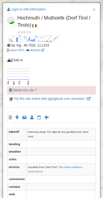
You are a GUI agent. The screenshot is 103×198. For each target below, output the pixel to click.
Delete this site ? (23, 90)
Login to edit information (26, 9)
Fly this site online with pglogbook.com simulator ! (50, 99)
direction (37, 50)
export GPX (17, 50)
